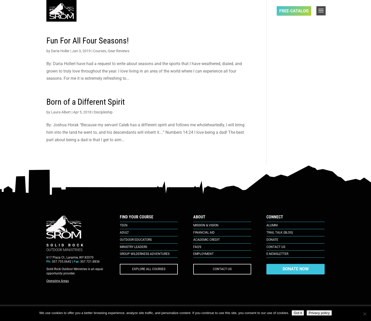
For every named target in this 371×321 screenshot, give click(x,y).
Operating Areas (57, 281)
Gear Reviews (118, 51)
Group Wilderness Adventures (145, 254)
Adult (124, 232)
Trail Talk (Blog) (279, 232)
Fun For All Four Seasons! (87, 41)
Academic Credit (206, 240)
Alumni (272, 225)
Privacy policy (319, 313)
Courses (99, 51)
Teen (124, 225)
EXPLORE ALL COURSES (148, 269)
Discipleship (103, 112)
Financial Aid (204, 232)
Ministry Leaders (133, 247)
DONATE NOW (296, 268)
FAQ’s (197, 247)
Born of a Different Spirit (85, 102)
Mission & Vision (205, 225)
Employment (203, 254)
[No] (364, 313)
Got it (298, 313)
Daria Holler (60, 51)
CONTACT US (222, 269)
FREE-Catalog (294, 10)
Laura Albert (61, 112)
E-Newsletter (277, 254)
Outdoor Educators (136, 240)
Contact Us (275, 247)
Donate (272, 240)
